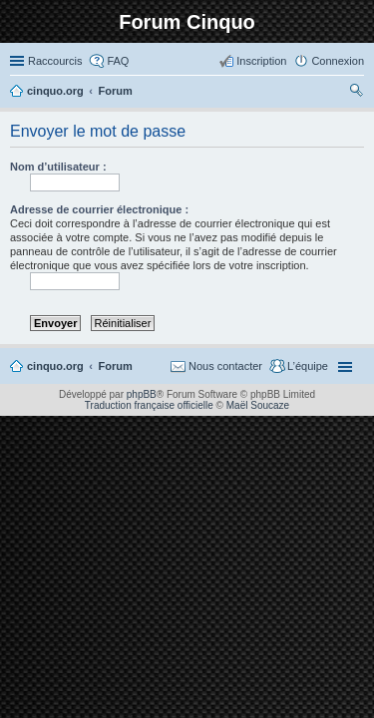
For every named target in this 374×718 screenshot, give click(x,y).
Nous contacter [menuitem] (225, 366)
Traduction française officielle (149, 405)
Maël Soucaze (257, 405)
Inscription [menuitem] (261, 61)
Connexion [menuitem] (337, 61)
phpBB (142, 394)
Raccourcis (55, 61)
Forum (116, 366)
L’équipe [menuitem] (307, 366)
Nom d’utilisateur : (58, 167)
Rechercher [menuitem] (356, 93)
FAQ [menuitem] (118, 61)
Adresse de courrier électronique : (99, 209)
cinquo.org (55, 366)
